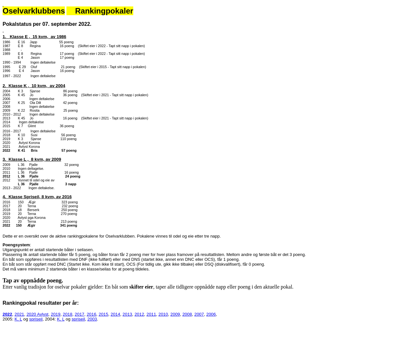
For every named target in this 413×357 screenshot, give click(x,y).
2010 (163, 314)
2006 (211, 314)
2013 (127, 314)
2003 (92, 319)
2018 (68, 314)
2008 (187, 314)
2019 (55, 314)
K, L (18, 319)
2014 (115, 314)
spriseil (36, 319)
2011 (151, 314)
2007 (199, 314)
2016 (91, 314)
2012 (139, 314)
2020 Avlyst (37, 314)
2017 (80, 314)
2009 (175, 314)
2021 (19, 314)
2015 (103, 314)
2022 (7, 314)
